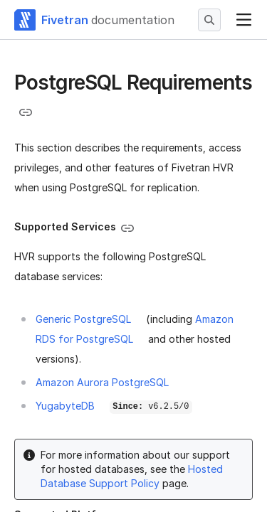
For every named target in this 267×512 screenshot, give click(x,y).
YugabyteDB (65, 406)
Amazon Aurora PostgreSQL (102, 382)
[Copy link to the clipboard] (25, 112)
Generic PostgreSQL (83, 319)
